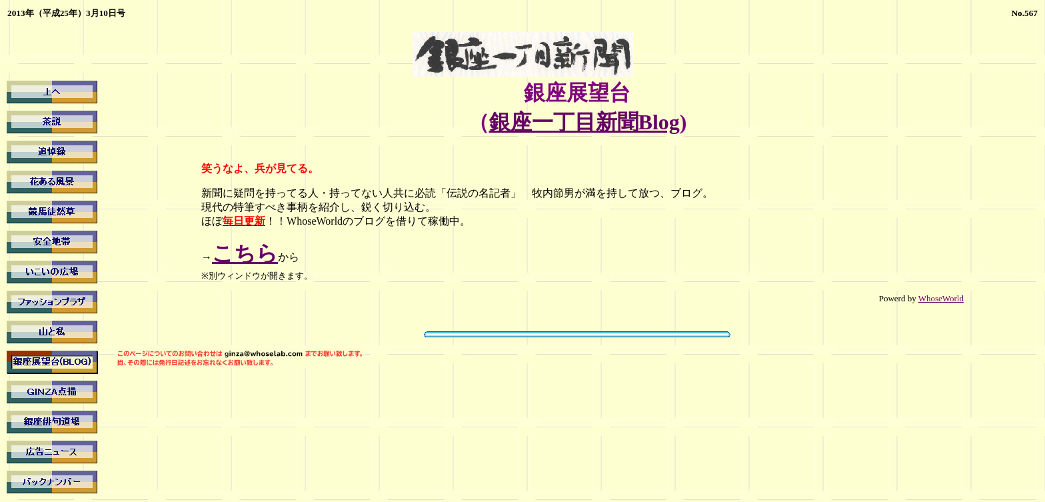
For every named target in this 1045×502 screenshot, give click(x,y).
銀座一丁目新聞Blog (584, 122)
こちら (245, 253)
